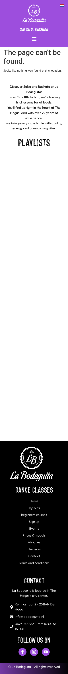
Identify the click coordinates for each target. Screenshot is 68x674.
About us (34, 542)
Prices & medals (34, 535)
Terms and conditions (34, 563)
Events (34, 529)
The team (34, 549)
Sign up (34, 522)
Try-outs (34, 508)
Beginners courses (34, 515)
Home (34, 501)
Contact (34, 556)
